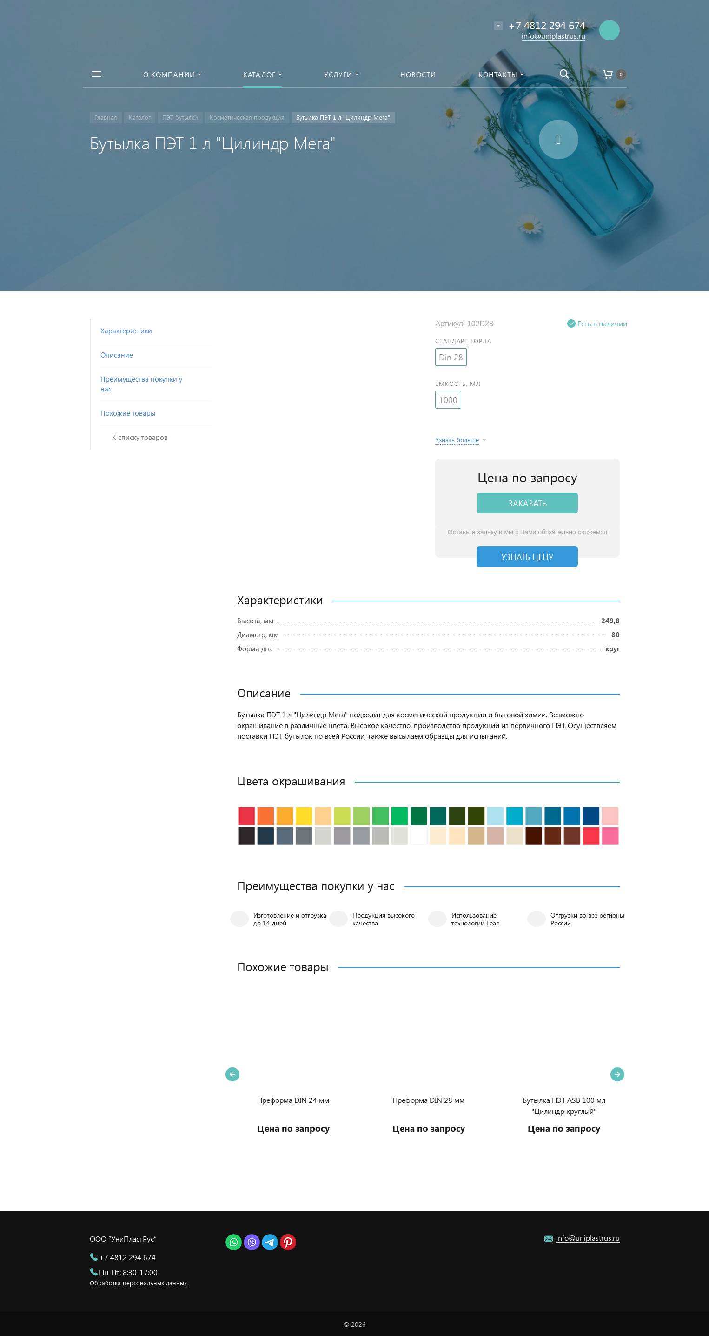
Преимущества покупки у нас (141, 383)
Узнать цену (527, 556)
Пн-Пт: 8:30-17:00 (128, 1272)
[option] (293, 1075)
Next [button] (617, 1074)
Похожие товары (128, 413)
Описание (116, 354)
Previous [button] (232, 1074)
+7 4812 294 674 (127, 1257)
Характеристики (126, 330)
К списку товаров (140, 437)
